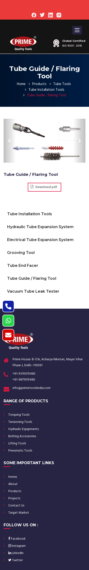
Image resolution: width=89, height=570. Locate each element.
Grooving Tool (21, 252)
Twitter (15, 560)
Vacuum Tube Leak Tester (33, 291)
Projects (14, 498)
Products (39, 84)
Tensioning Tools (20, 422)
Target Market (18, 513)
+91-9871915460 (24, 379)
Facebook (17, 539)
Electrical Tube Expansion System (40, 239)
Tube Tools (62, 84)
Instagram (17, 546)
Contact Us (16, 505)
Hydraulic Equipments (23, 429)
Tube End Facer (22, 265)
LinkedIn (15, 553)
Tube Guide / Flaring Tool (31, 278)
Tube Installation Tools (46, 90)
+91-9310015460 (24, 373)
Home (21, 84)
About (13, 484)
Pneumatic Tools (20, 450)
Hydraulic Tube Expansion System (40, 227)
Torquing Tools (18, 415)
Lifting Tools (17, 443)
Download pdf (44, 187)
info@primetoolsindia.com (32, 388)
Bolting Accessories (22, 436)
